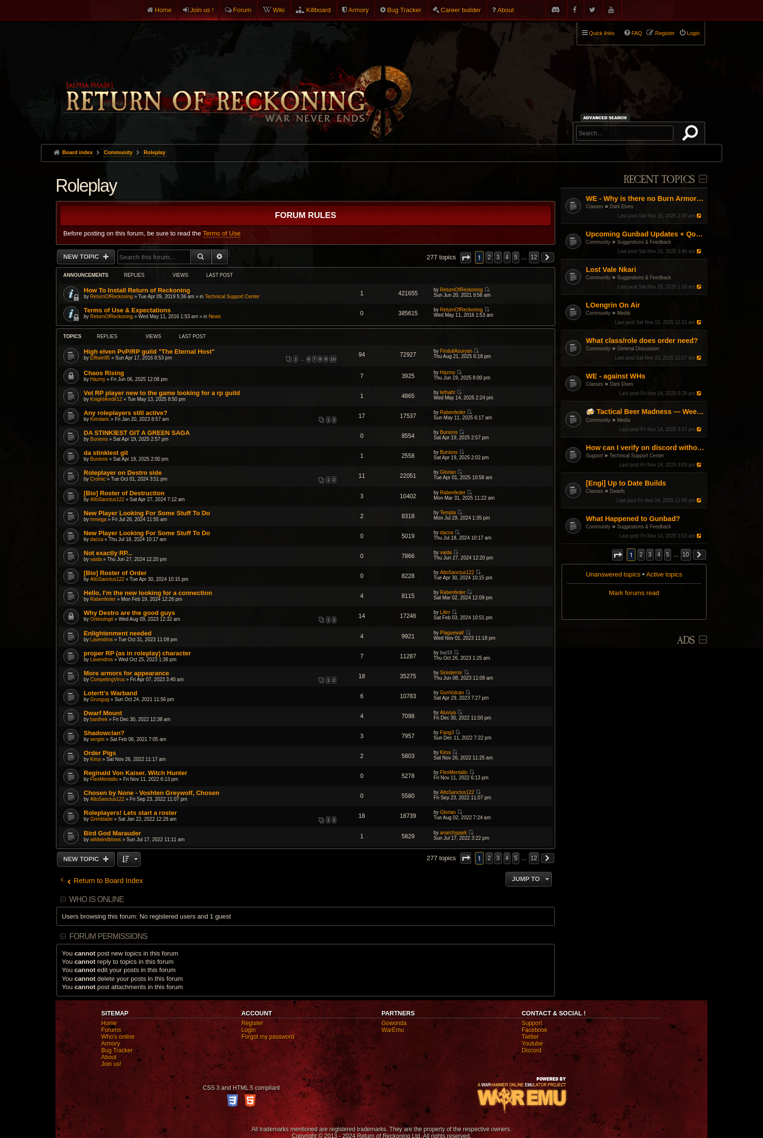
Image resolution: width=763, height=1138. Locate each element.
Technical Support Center (636, 455)
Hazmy (97, 379)
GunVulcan (452, 692)
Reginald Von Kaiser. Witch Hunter (135, 773)
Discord (532, 1050)
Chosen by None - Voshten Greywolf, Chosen (151, 792)
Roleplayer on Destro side (123, 472)
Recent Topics (659, 180)
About (505, 10)
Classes (594, 206)
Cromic (98, 479)
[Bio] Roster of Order (115, 573)
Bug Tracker (404, 10)
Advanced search (607, 117)
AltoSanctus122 (107, 499)
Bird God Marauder (112, 833)
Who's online (117, 1036)
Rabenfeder (452, 412)
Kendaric (99, 419)
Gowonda (394, 1023)
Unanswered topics (613, 574)
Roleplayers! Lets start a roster (130, 812)
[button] (617, 554)
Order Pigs (100, 753)
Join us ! (202, 10)
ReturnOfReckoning (111, 296)
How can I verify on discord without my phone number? (645, 448)
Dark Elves (621, 206)
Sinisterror (451, 672)
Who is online (96, 899)
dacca (96, 539)
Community (598, 242)
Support (594, 455)
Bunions (99, 439)
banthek (99, 719)
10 (332, 359)
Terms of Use (222, 233)
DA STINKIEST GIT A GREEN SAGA (137, 432)
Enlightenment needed (117, 633)
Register (252, 1023)
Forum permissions (108, 936)
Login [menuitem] (693, 33)
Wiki (279, 10)
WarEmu (393, 1030)
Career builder (461, 10)
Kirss (95, 759)
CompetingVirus (107, 679)
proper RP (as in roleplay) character (137, 653)
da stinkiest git (106, 452)
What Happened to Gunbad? (633, 519)
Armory (358, 10)
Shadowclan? (104, 733)
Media (623, 313)
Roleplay (86, 186)
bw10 (446, 652)
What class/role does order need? (642, 340)
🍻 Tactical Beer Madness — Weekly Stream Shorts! (645, 411)
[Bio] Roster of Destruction (124, 493)
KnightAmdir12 (106, 399)
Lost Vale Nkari (611, 269)
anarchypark (453, 832)
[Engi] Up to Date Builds (626, 483)
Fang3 (447, 732)
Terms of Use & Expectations (127, 310)
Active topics (664, 574)
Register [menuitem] (664, 33)
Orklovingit (101, 619)
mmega (98, 519)
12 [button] (534, 257)
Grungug (99, 699)
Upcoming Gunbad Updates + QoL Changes (645, 234)
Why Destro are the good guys (129, 612)
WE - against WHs (615, 376)
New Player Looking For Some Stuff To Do (147, 513)
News (215, 316)
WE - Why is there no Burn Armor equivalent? (645, 198)
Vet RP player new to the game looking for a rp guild (162, 393)
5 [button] (668, 554)
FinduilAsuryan (456, 351)
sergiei (97, 739)
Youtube (532, 1043)
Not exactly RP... (108, 553)
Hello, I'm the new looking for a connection (148, 592)
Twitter (530, 1036)
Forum (242, 10)
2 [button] (641, 554)
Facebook (534, 1030)
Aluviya (447, 712)
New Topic (82, 256)
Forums (111, 1030)
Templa (447, 512)
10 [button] (686, 554)
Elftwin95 (100, 358)
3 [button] (650, 554)
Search (692, 135)
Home (163, 10)
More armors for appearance (126, 673)
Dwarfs (617, 491)
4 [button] (659, 554)
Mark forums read (634, 592)
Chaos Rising (104, 373)
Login (248, 1030)
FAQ (637, 33)
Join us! (111, 1064)
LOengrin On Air (613, 305)
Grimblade (101, 819)
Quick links (602, 33)
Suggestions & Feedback (644, 242)
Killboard (318, 10)
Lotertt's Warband (110, 693)
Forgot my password (267, 1036)
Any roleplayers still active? (125, 412)
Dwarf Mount (103, 713)
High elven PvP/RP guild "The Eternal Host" (149, 351)
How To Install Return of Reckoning (137, 290)
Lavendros (101, 639)
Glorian (447, 472)
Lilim (445, 612)
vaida (96, 559)
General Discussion (638, 348)
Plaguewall (451, 632)
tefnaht (447, 392)
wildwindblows (105, 839)
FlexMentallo (104, 779)
